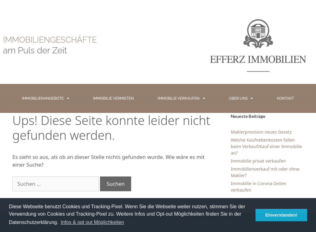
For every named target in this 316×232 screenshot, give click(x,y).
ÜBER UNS (241, 98)
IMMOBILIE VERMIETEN (113, 98)
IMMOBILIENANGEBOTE (45, 98)
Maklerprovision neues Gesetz (261, 132)
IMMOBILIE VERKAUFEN (181, 98)
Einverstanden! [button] (281, 215)
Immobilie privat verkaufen (258, 161)
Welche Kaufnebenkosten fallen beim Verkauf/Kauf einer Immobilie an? (266, 146)
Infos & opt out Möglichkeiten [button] (92, 222)
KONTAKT (285, 98)
